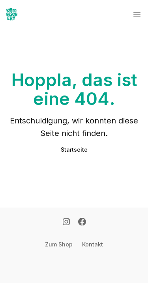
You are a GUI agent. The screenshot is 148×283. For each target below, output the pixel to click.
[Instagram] (66, 222)
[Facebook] (82, 222)
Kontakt (92, 244)
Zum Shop (59, 244)
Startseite (74, 149)
